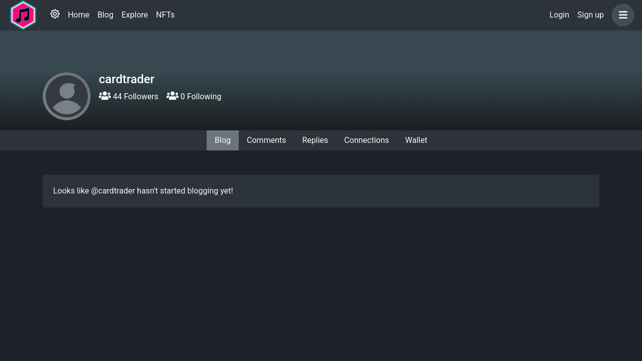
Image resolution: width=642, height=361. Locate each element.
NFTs (165, 15)
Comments (266, 140)
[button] (621, 15)
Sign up (590, 15)
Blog (105, 15)
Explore (134, 15)
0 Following (194, 96)
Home (78, 15)
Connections (366, 140)
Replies (315, 140)
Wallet (416, 140)
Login (559, 15)
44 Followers (128, 96)
